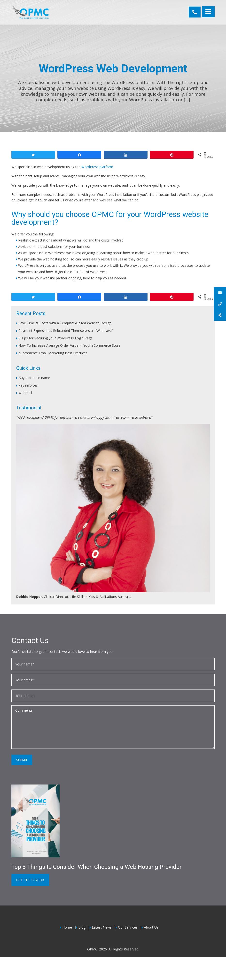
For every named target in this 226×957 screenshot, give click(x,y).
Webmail (25, 392)
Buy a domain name (34, 377)
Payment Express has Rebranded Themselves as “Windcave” (65, 330)
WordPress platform (97, 166)
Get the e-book (30, 880)
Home (67, 927)
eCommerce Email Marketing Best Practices (52, 353)
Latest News (102, 927)
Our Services (128, 927)
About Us (151, 927)
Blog (82, 927)
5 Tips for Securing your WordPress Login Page (55, 338)
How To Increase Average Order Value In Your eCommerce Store (69, 345)
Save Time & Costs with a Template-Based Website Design (64, 323)
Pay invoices (28, 385)
